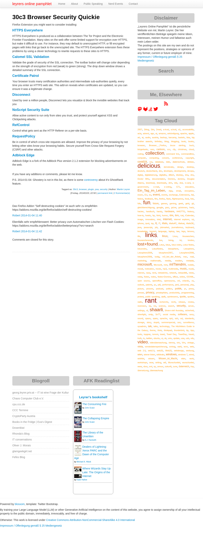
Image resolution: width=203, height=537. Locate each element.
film (155, 199)
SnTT (157, 314)
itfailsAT (172, 223)
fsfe (139, 203)
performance (167, 285)
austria (155, 137)
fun (146, 202)
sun (179, 322)
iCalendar (189, 215)
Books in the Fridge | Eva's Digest (32, 421)
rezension (142, 306)
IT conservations (22, 439)
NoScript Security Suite (30, 110)
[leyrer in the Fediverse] (140, 110)
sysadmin (142, 326)
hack (191, 207)
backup (163, 137)
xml (150, 366)
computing (153, 158)
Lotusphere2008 (186, 253)
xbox (145, 366)
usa (182, 338)
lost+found (148, 244)
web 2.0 (142, 350)
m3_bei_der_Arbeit (171, 257)
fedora (140, 199)
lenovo (190, 231)
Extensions (184, 195)
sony (191, 314)
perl (177, 285)
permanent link (105, 193)
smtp (151, 314)
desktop (190, 167)
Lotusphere (189, 249)
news (191, 273)
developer (168, 171)
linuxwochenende (145, 240)
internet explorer (181, 219)
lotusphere (173, 249)
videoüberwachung (158, 342)
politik (178, 288)
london (191, 240)
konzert (152, 231)
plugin (91, 189)
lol (180, 240)
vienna (172, 342)
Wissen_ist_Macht (168, 358)
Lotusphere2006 (145, 253)
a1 (179, 129)
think (159, 330)
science (162, 306)
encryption (189, 191)
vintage (190, 342)
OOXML (190, 277)
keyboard (190, 227)
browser (83, 189)
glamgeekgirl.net (22, 451)
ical (181, 215)
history (190, 211)
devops (190, 171)
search (171, 306)
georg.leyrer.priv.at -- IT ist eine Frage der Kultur (40, 392)
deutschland (151, 171)
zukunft (168, 366)
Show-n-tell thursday (174, 310)
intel (159, 219)
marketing (142, 261)
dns (192, 175)
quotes (190, 296)
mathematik (155, 261)
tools (140, 334)
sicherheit (189, 310)
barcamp (172, 137)
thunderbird (179, 330)
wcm (186, 346)
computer (142, 158)
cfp (174, 149)
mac (185, 257)
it (156, 223)
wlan (183, 358)
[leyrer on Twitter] (155, 110)
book (183, 141)
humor (165, 215)
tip (187, 330)
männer (141, 273)
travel (191, 334)
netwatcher (163, 273)
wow (151, 362)
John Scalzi (89, 408)
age (152, 133)
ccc (168, 149)
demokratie (169, 167)
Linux (175, 236)
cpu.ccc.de (18, 404)
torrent (155, 334)
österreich (184, 366)
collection (154, 153)
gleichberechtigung (146, 207)
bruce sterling (177, 145)
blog (166, 141)
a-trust (166, 129)
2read (158, 129)
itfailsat (181, 223)
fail (192, 195)
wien (140, 354)
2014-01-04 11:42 (31, 231)
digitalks (162, 175)
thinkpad (168, 330)
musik (191, 269)
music (183, 268)
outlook (141, 285)
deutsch (141, 171)
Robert (16, 215)
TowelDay (182, 334)
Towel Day (171, 334)
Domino (171, 179)
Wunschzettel (174, 362)
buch (191, 145)
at (142, 137)
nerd (154, 273)
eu (150, 195)
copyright (190, 158)
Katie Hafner (82, 480)
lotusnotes (142, 249)
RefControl (20, 125)
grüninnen (182, 207)
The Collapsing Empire (95, 418)
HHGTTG (180, 211)
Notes (146, 277)
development (180, 171)
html (158, 215)
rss (154, 306)
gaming (173, 203)
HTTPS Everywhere (27, 30)
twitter (149, 338)
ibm (177, 215)
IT (159, 223)
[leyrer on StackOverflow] (150, 110)
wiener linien (149, 354)
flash (168, 199)
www (140, 366)
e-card (188, 183)
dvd (181, 183)
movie (158, 269)
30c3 (75, 189)
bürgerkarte (143, 149)
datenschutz (179, 162)
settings (141, 310)
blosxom (20, 504)
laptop (171, 231)
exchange (173, 195)
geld (187, 203)
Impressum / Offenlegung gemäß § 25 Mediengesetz (31, 525)
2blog (146, 129)
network (172, 273)
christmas (182, 149)
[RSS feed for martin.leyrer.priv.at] (166, 104)
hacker (141, 211)
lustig (157, 257)
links (151, 235)
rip (150, 306)
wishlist (141, 358)
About (74, 3)
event (156, 194)
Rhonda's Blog (21, 433)
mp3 (165, 269)
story (149, 322)
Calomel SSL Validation (30, 57)
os (193, 281)
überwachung (156, 370)
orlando (185, 281)
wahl (179, 346)
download (150, 183)
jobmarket (164, 227)
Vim (183, 342)
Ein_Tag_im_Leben (151, 190)
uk (165, 338)
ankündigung (173, 133)
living (170, 240)
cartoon (161, 149)
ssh (176, 318)
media (168, 260)
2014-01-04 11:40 (31, 215)
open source (144, 281)
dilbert (171, 175)
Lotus (161, 245)
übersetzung (143, 370)
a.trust (173, 129)
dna (186, 175)
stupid (156, 322)
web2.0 (151, 350)
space (147, 318)
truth (140, 338)
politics (169, 289)
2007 (140, 129)
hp (153, 215)
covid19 (142, 161)
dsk (175, 183)
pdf (159, 285)
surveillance (188, 322)
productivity (174, 292)
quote (183, 296)
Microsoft (158, 265)
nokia (140, 277)
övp (192, 366)
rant (151, 300)
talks (155, 326)
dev (160, 171)
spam (155, 318)
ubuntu (156, 338)
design (180, 167)
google (160, 207)
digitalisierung (151, 175)
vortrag (172, 346)
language (162, 231)
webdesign (179, 350)
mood (140, 269)
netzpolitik (182, 273)
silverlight (142, 314)
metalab (190, 261)
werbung (190, 350)
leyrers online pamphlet (32, 4)
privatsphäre (162, 292)
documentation (158, 179)
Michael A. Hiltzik (84, 462)
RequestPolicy (23, 136)
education (189, 187)
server (191, 306)
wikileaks (160, 354)
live (160, 240)
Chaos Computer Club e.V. (28, 398)
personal (184, 285)
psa (97, 189)
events (164, 195)
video (143, 342)
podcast (159, 289)
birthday (158, 141)
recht (173, 302)
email (178, 191)
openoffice (156, 281)
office (175, 276)
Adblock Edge (23, 155)
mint (166, 265)
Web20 (168, 350)
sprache (163, 318)
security (103, 189)
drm (170, 183)
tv (144, 338)
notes (153, 277)
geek (181, 203)
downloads (161, 183)
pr (185, 289)
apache (183, 133)
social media (169, 314)
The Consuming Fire (94, 404)
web (192, 346)
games (164, 203)
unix (170, 338)
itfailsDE (190, 223)
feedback (149, 199)
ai (156, 133)
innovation (149, 219)
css (151, 162)
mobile (191, 265)
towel (162, 334)
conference (177, 158)
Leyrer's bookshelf (93, 397)
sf (147, 310)
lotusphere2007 (165, 253)
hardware (169, 211)
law (177, 231)
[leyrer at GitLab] (145, 110)
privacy (150, 292)
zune (175, 366)
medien (178, 261)
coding (140, 154)
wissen (151, 358)
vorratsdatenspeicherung (156, 346)
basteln (181, 137)
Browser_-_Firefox (157, 145)
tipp (192, 330)
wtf (164, 362)
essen (140, 195)
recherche (163, 302)
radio (140, 302)
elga (170, 191)
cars (152, 149)
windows (171, 354)
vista (140, 346)
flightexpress (177, 199)
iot (193, 219)
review (191, 302)
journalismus (177, 227)
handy (159, 211)
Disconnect (21, 95)
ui (162, 338)
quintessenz (172, 296)
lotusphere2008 (145, 257)
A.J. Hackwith (90, 440)
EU (146, 195)
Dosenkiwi (18, 427)
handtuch (150, 211)
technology (164, 326)
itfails (164, 223)
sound (140, 318)
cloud (191, 149)
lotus (168, 245)
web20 (160, 350)
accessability (188, 129)
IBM (171, 215)
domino (181, 179)
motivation (149, 269)
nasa (148, 273)
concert (165, 158)
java (139, 227)
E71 (178, 187)
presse (141, 292)
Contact (133, 3)
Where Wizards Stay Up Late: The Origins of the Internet (96, 472)
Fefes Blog (18, 457)
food (187, 199)
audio (147, 137)
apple (191, 133)
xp (155, 366)
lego (183, 231)
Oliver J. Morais (21, 445)
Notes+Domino (164, 277)
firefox (162, 199)
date (168, 162)
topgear (147, 334)
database (159, 162)
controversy (91, 179)
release (182, 302)
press (191, 289)
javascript (148, 227)
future (156, 203)
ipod (147, 223)
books (191, 141)
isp (152, 223)
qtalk (163, 296)
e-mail (156, 187)
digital (140, 175)
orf (178, 281)
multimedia (173, 269)
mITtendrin (177, 264)
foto (192, 199)
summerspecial (168, 322)
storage (141, 322)
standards (189, 318)
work (192, 358)
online (182, 277)
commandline (187, 154)
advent (146, 133)
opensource (169, 281)
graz (167, 207)
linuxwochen (188, 236)
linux (165, 236)
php (192, 285)
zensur (160, 366)
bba (188, 137)
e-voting (167, 187)
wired (191, 354)
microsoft (145, 264)
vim (178, 342)
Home (61, 3)
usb (187, 338)
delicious (149, 165)
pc (155, 285)
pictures (149, 289)
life (139, 236)
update (176, 338)
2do (152, 129)
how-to (141, 215)
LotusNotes (157, 249)
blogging (175, 141)
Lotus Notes (188, 245)
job (156, 227)
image (140, 219)
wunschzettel (188, 362)
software (182, 314)
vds (192, 338)
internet (167, 219)
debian (190, 162)
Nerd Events (115, 3)
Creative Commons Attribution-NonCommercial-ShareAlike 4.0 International (90, 519)
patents (149, 285)
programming (187, 292)
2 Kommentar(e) (122, 193)
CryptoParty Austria (23, 416)
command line (172, 154)
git (193, 203)
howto (148, 215)
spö (170, 318)
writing (158, 362)
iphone (141, 223)
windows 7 (183, 354)
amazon (162, 133)
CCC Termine (20, 410)
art (139, 137)
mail (192, 257)
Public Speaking (93, 3)
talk (150, 326)
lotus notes (177, 245)
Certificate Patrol (25, 76)
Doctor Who (143, 179)
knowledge (142, 231)
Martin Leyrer (123, 189)
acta (139, 133)
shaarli (156, 309)
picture (141, 289)
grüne (173, 207)
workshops (142, 362)
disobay (179, 175)
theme (152, 330)
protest (141, 296)
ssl (181, 318)
